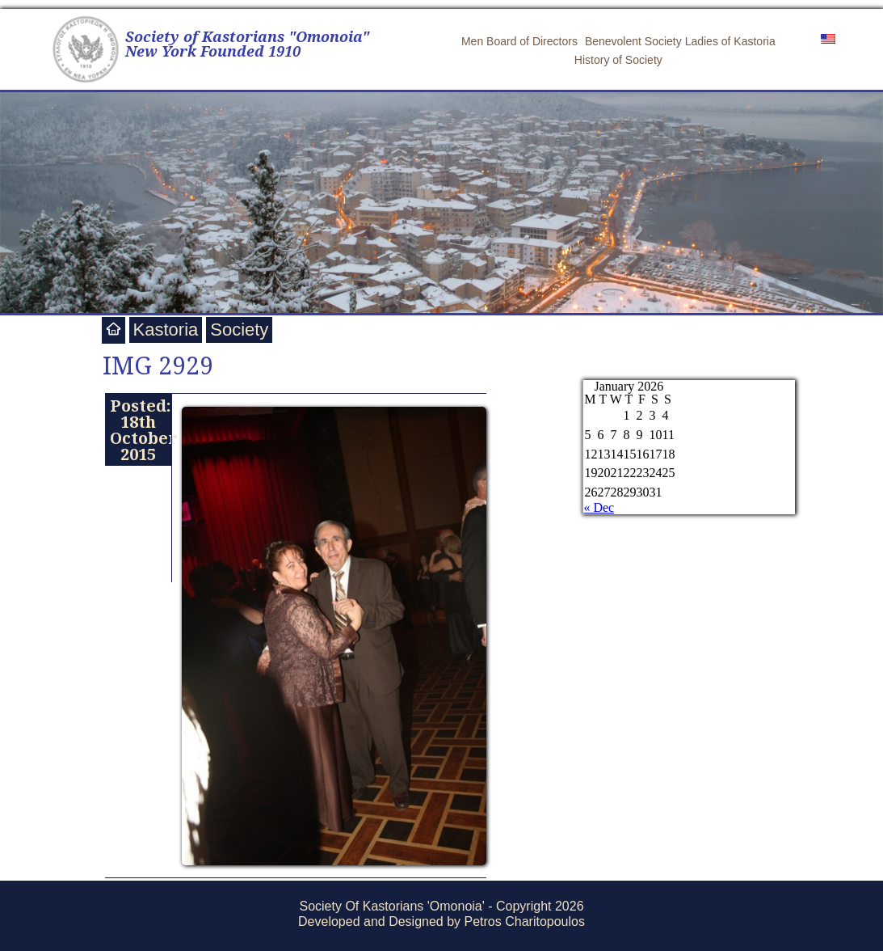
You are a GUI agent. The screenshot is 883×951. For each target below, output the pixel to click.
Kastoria (166, 329)
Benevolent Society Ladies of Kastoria (680, 41)
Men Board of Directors (519, 41)
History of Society (618, 59)
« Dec (598, 507)
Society (239, 329)
